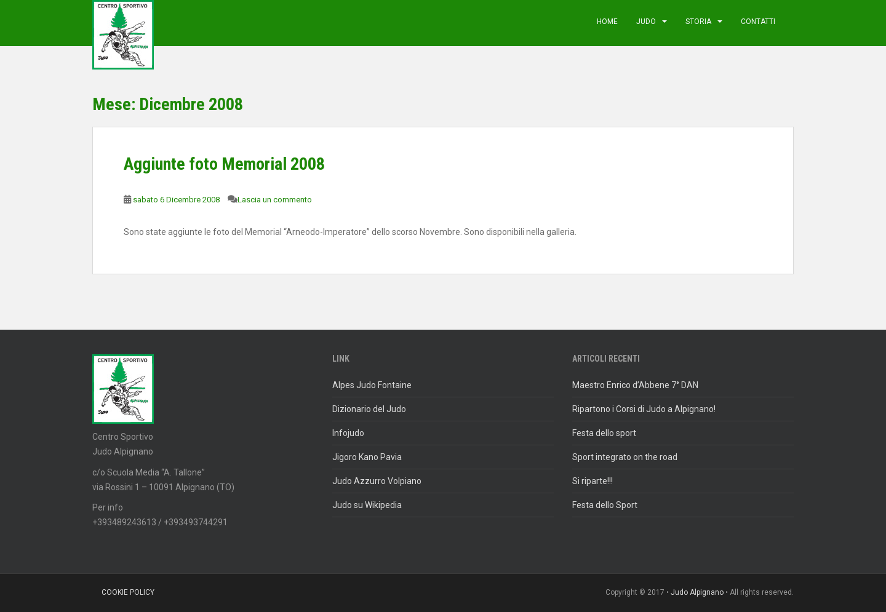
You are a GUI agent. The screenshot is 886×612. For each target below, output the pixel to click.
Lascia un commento (274, 199)
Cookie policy (128, 592)
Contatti (758, 21)
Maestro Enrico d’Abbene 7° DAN (635, 385)
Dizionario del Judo (369, 409)
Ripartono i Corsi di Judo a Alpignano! (644, 409)
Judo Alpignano (697, 592)
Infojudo (348, 433)
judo (646, 21)
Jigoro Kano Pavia (367, 457)
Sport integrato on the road (624, 457)
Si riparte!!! (592, 481)
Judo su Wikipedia (367, 505)
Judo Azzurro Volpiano (376, 481)
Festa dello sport (604, 433)
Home (607, 21)
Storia (698, 21)
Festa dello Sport (604, 505)
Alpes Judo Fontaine (372, 385)
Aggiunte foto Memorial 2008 (224, 164)
